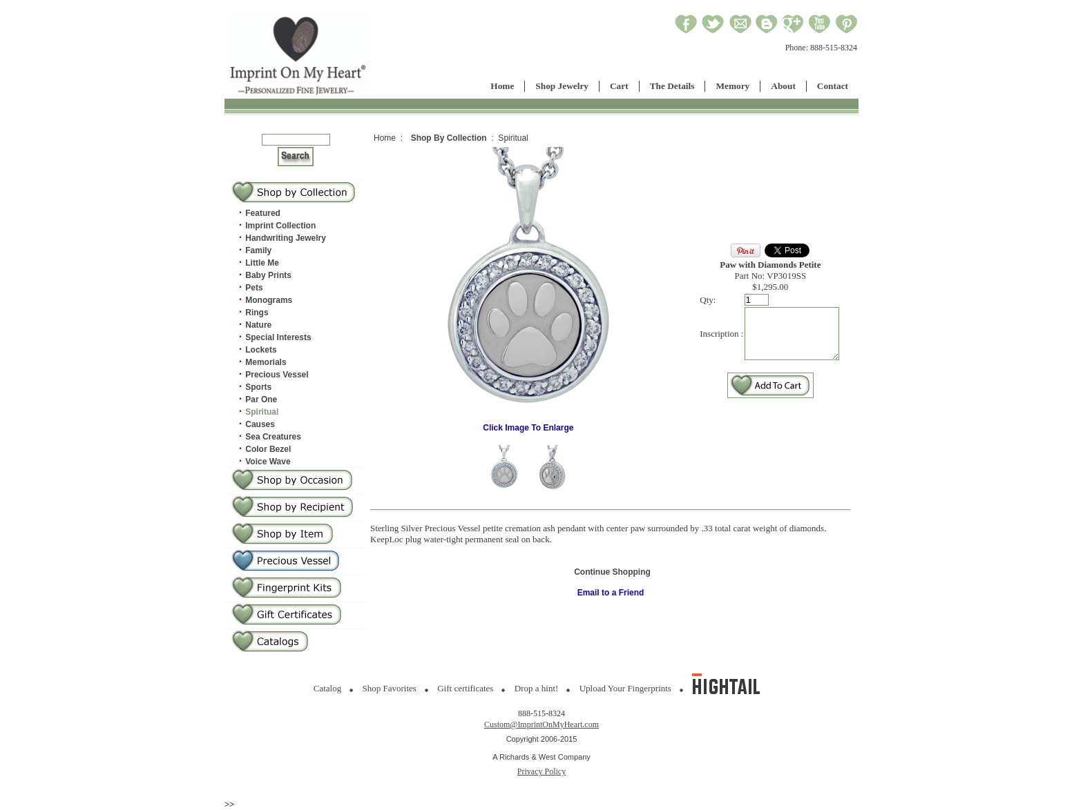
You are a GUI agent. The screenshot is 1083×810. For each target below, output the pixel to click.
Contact (832, 86)
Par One (261, 399)
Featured (262, 213)
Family (258, 250)
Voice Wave (267, 461)
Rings (256, 312)
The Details (672, 86)
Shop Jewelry (561, 86)
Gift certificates (465, 688)
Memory (732, 86)
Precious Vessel (276, 374)
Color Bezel (268, 449)
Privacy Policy (541, 771)
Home (502, 86)
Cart (619, 86)
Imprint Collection (280, 225)
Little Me (262, 263)
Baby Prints (268, 275)
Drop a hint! (537, 688)
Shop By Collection (449, 138)
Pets (253, 288)
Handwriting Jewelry (285, 238)
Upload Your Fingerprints (625, 688)
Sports (258, 387)
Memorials (265, 362)
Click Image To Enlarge (524, 424)
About (783, 86)
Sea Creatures (273, 437)
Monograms (268, 300)
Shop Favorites (389, 688)
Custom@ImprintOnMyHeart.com (541, 724)
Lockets (260, 350)
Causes (260, 424)
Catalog (327, 688)
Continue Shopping (612, 572)
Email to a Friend (610, 592)
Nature (258, 325)
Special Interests (278, 337)
